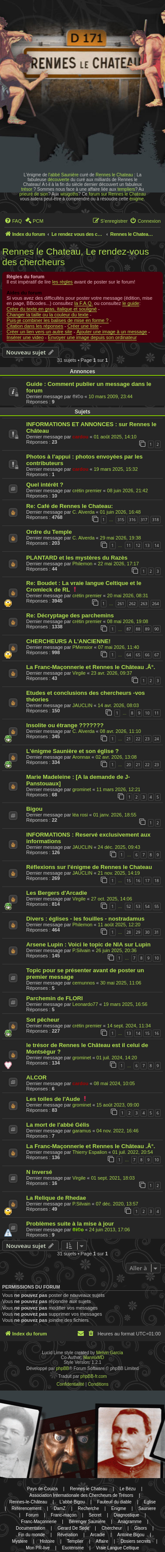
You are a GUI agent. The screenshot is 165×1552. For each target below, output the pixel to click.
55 (157, 906)
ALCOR (36, 1077)
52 (129, 906)
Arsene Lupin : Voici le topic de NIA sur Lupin (88, 944)
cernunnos (83, 982)
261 (120, 603)
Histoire (47, 1541)
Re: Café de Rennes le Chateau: (69, 506)
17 (147, 880)
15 (129, 880)
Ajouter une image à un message (111, 331)
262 (132, 603)
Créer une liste (83, 326)
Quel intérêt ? (44, 484)
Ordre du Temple (49, 532)
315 (120, 519)
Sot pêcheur (42, 1019)
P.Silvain (81, 950)
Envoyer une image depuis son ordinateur (92, 337)
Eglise (149, 1501)
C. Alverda (83, 512)
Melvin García (109, 1352)
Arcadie (97, 1534)
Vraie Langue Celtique (117, 1547)
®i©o (78, 1229)
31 (157, 932)
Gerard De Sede (73, 1528)
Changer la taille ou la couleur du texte (48, 314)
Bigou (34, 809)
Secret (95, 1515)
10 (147, 713)
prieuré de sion (33, 194)
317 (144, 519)
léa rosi (80, 814)
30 (147, 932)
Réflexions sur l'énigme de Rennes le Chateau (89, 867)
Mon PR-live (37, 1547)
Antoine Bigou (130, 1534)
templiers (126, 189)
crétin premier (87, 490)
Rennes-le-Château (28, 1501)
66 (147, 655)
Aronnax (81, 757)
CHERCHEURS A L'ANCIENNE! (68, 641)
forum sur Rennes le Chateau (117, 194)
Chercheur (112, 1528)
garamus (81, 1130)
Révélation (67, 1534)
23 (147, 739)
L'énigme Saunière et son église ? (72, 751)
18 (157, 880)
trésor (26, 189)
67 (157, 655)
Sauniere (147, 1508)
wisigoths (69, 194)
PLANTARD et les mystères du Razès (76, 557)
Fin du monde (31, 1534)
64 (129, 655)
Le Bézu (128, 1488)
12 (138, 545)
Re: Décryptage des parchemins (70, 615)
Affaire (102, 1541)
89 (147, 629)
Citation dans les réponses (35, 326)
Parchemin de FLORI (54, 998)
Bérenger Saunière (87, 1521)
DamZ (59, 1508)
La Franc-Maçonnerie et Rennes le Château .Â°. (90, 667)
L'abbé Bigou (72, 1501)
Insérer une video (25, 337)
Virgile (79, 673)
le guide (130, 303)
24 (157, 739)
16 (138, 880)
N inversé (39, 1172)
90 (157, 629)
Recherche (88, 1508)
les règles (62, 281)
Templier (75, 1541)
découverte (58, 179)
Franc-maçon (63, 1515)
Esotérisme (73, 1547)
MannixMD (93, 1357)
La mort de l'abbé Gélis (57, 1124)
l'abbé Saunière (63, 174)
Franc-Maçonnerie (38, 1521)
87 (129, 629)
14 (157, 545)
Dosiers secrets (135, 1541)
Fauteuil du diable (114, 1501)
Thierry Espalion (89, 1152)
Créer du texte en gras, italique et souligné (52, 309)
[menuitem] (13, 221)
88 (138, 629)
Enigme (118, 1508)
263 (144, 603)
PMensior (82, 647)
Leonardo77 (85, 1004)
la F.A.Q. (83, 303)
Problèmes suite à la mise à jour (70, 1223)
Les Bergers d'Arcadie (56, 893)
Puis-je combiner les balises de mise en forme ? (58, 320)
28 (129, 932)
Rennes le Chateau (114, 174)
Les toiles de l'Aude (53, 1099)
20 (129, 764)
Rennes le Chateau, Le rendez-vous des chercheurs (75, 256)
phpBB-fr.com (93, 1376)
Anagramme (129, 1521)
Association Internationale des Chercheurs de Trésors (81, 1495)
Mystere (20, 1541)
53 (138, 906)
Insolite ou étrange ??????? (64, 725)
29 (138, 932)
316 (132, 519)
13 (147, 545)
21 (129, 739)
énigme (137, 198)
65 (138, 655)
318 (155, 519)
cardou (80, 436)
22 (138, 739)
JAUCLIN (82, 705)
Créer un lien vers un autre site (39, 331)
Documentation (30, 1528)
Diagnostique (126, 1515)
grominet (81, 789)
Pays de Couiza (42, 1488)
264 (155, 603)
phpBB (62, 1368)
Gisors (140, 1528)
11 (129, 545)
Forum (32, 1515)
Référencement (26, 1508)
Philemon (82, 563)
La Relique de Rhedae (56, 1198)
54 (147, 906)
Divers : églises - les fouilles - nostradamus (85, 918)
